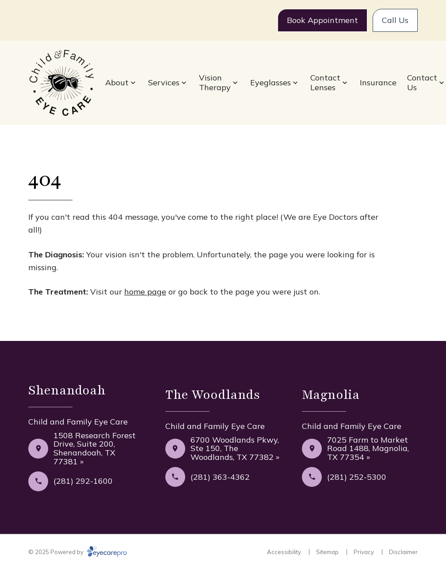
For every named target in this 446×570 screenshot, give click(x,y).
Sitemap (327, 551)
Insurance (378, 82)
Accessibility (284, 551)
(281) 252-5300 (356, 477)
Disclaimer (403, 551)
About (117, 82)
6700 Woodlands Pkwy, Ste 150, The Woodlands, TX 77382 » (235, 449)
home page (145, 292)
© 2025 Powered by (77, 551)
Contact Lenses (325, 82)
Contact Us (422, 82)
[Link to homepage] (61, 83)
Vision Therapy (215, 82)
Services (163, 82)
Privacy (364, 551)
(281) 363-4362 (220, 477)
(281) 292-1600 (83, 481)
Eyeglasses (270, 82)
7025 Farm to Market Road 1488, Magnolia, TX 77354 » (368, 449)
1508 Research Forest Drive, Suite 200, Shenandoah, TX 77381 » (94, 448)
